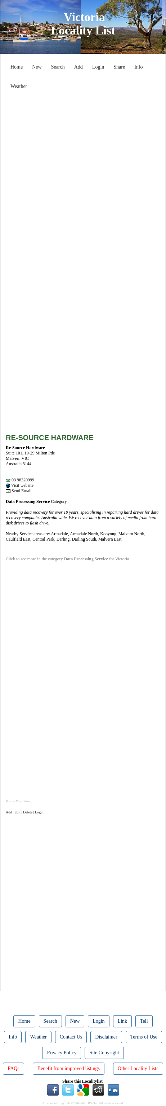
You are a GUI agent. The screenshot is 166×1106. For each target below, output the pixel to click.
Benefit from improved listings (68, 1068)
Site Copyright (104, 1052)
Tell (144, 1021)
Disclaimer (106, 1037)
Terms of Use (143, 1037)
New (36, 67)
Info (138, 67)
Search (58, 67)
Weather (18, 86)
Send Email (19, 490)
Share (119, 67)
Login (98, 67)
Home (16, 67)
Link (122, 1021)
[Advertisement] (83, 175)
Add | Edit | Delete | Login (25, 812)
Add (78, 67)
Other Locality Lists (138, 1068)
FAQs (13, 1068)
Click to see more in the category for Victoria (67, 558)
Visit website (19, 485)
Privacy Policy (61, 1052)
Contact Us (71, 1037)
